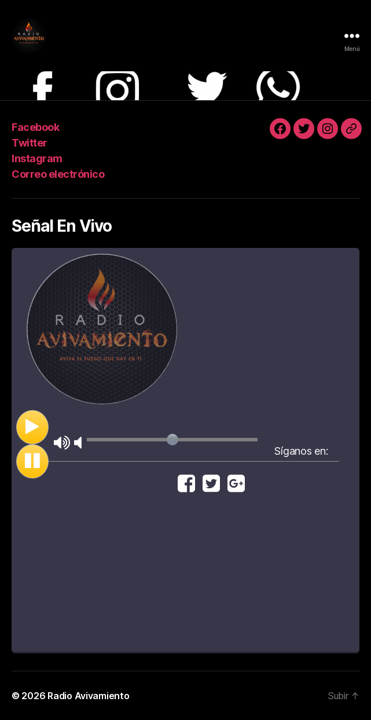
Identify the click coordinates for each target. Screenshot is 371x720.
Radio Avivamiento (88, 695)
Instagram (37, 158)
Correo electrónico (58, 174)
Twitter (29, 143)
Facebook (35, 127)
